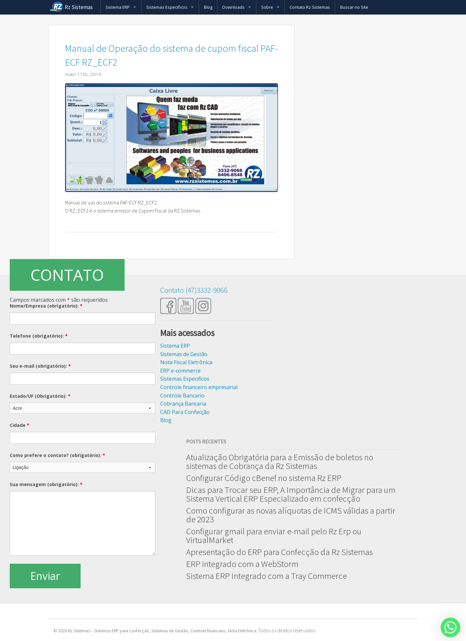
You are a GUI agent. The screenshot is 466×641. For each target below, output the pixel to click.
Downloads (233, 7)
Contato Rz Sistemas (310, 7)
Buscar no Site (354, 7)
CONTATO (67, 274)
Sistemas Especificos (166, 7)
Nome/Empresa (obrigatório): (46, 306)
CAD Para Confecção (185, 412)
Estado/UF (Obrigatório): (40, 396)
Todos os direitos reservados (286, 630)
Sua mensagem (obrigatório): (46, 484)
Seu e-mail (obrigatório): (40, 366)
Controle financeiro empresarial (199, 387)
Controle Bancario (182, 395)
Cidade (19, 425)
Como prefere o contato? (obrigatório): (57, 455)
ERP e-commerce (180, 370)
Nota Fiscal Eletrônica (186, 362)
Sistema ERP (117, 7)
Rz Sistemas (79, 7)
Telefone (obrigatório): (39, 336)
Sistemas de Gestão (183, 354)
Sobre (267, 7)
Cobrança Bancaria (183, 403)
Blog (208, 7)
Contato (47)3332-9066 (193, 290)
